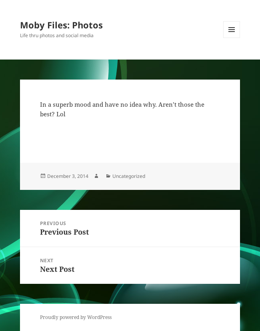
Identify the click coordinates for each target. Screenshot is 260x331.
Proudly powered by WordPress (76, 317)
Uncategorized (128, 176)
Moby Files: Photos (61, 25)
